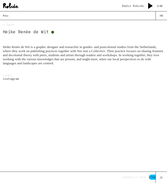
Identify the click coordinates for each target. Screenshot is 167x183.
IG (161, 177)
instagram (11, 79)
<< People (8, 24)
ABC (161, 15)
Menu (5, 15)
